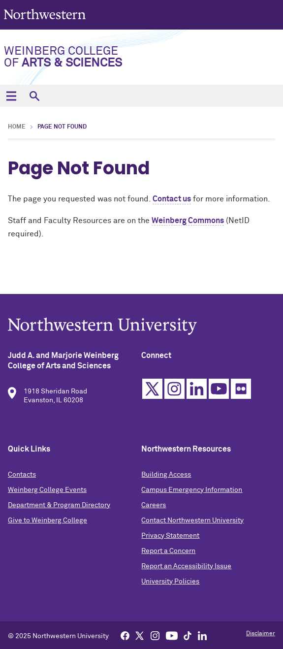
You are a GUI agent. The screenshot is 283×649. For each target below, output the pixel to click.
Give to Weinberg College (47, 522)
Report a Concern (168, 553)
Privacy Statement (170, 537)
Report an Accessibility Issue (186, 568)
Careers (153, 507)
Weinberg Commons (188, 221)
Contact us (172, 199)
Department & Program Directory (59, 507)
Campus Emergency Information (191, 491)
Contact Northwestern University (192, 522)
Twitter (152, 391)
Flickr (241, 391)
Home (17, 127)
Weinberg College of (63, 57)
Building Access (166, 476)
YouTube (219, 391)
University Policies (170, 583)
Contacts (22, 476)
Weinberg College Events (47, 491)
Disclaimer (260, 634)
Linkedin (197, 391)
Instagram (174, 391)
